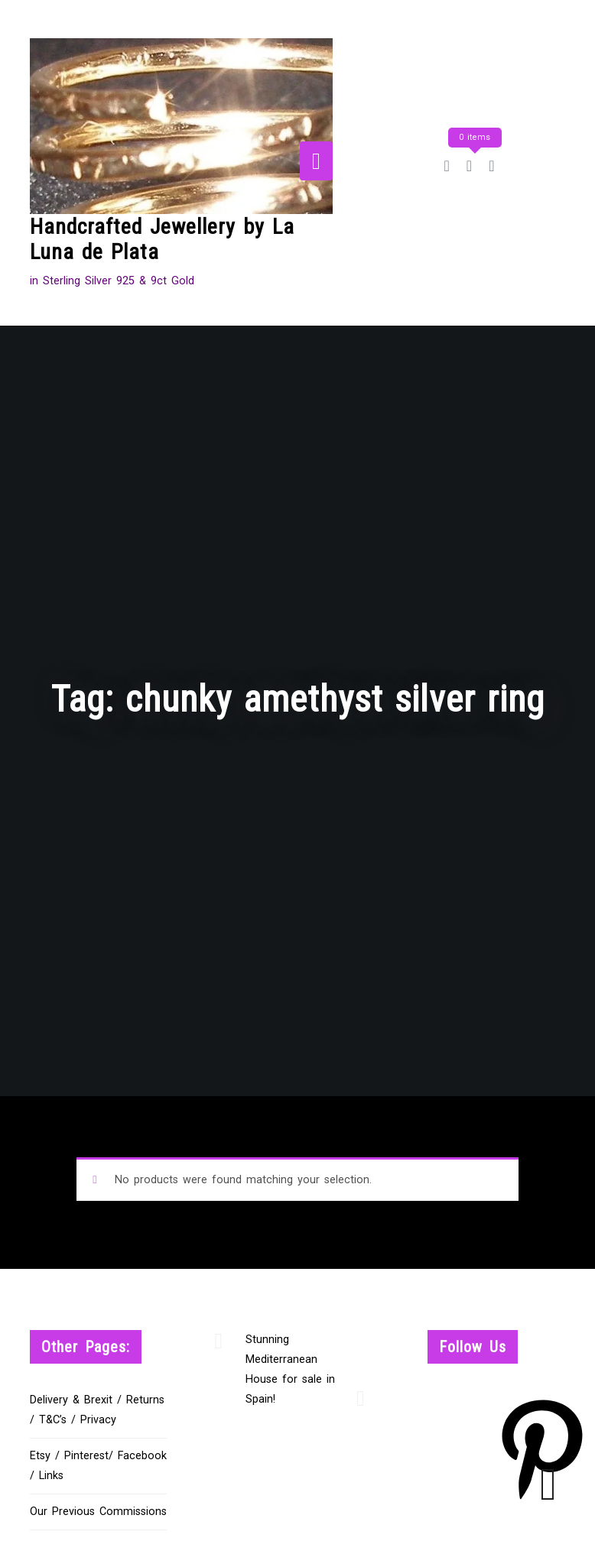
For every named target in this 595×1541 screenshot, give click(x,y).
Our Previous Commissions (98, 1511)
